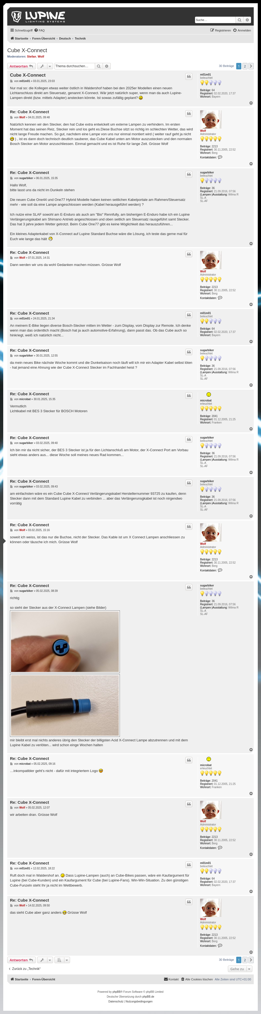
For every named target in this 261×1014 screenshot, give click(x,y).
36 (213, 188)
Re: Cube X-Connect (29, 111)
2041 (215, 416)
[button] (251, 66)
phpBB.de (148, 996)
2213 (215, 146)
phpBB (117, 991)
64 (213, 90)
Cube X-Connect (27, 50)
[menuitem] (39, 30)
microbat (205, 400)
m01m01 (205, 74)
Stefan (31, 56)
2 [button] (245, 66)
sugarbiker (207, 172)
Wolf (41, 56)
